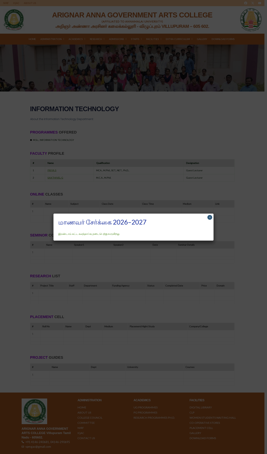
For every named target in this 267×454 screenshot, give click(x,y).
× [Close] (210, 217)
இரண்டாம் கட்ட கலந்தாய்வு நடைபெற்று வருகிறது (89, 233)
